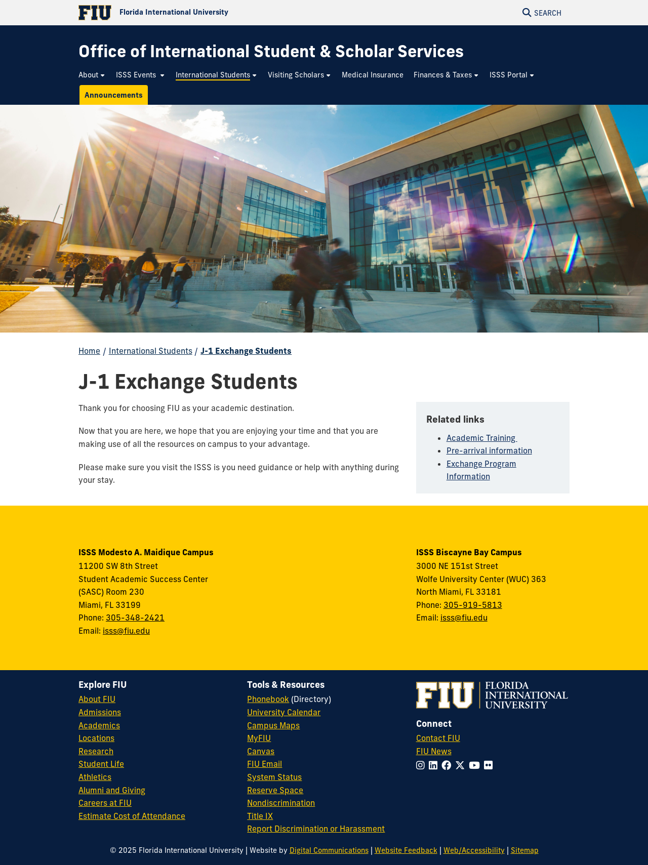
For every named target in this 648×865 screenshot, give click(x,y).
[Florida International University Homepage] (201, 12)
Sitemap (525, 850)
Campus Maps (273, 725)
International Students (150, 351)
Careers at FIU (105, 803)
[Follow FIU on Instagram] (422, 765)
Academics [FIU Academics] (99, 725)
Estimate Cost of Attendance (131, 816)
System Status (274, 777)
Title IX (260, 816)
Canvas (260, 751)
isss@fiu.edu (126, 631)
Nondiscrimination (281, 803)
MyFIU (259, 738)
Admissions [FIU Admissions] (99, 712)
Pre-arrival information (489, 450)
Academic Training (482, 438)
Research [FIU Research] (95, 751)
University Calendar (283, 712)
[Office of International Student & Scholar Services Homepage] (271, 51)
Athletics (94, 777)
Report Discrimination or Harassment (316, 828)
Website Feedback (406, 850)
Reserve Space (275, 790)
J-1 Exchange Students (246, 351)
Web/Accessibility (474, 850)
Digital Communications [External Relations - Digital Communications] (329, 850)
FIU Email (264, 764)
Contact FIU (438, 738)
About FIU (96, 699)
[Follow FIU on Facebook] (448, 765)
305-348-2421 (135, 617)
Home (89, 351)
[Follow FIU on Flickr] (490, 765)
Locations (96, 738)
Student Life (101, 764)
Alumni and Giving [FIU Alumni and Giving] (111, 790)
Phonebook (268, 699)
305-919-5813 (472, 605)
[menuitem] (92, 75)
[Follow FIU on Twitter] (462, 765)
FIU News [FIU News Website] (434, 751)
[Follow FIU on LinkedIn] (435, 765)
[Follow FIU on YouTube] (476, 765)
